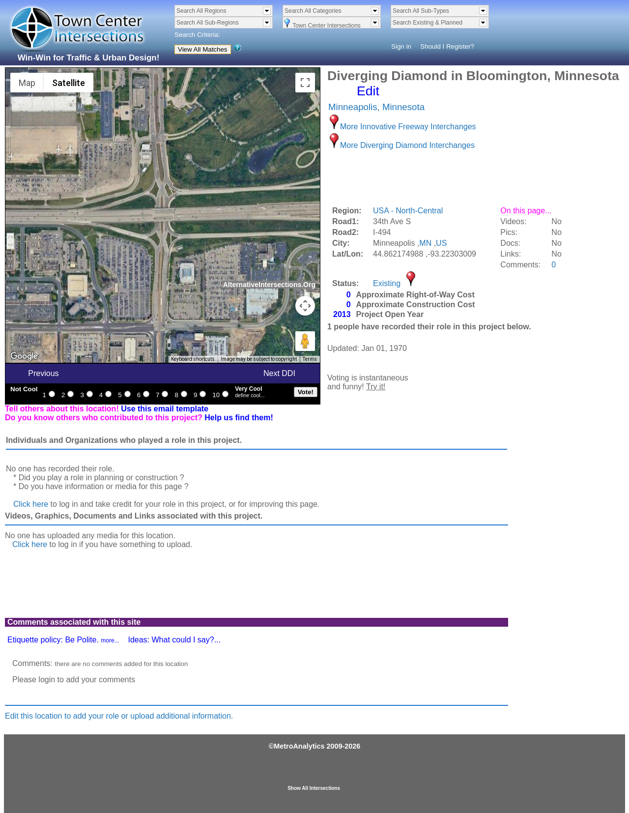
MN (425, 243)
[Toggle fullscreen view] (305, 82)
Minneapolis (352, 107)
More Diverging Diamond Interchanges (407, 145)
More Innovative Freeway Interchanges (408, 126)
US (441, 243)
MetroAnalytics (299, 746)
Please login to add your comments (73, 679)
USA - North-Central (408, 210)
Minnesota (403, 107)
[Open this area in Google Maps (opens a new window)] (24, 356)
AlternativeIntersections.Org (269, 285)
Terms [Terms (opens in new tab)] (310, 359)
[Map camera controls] (305, 306)
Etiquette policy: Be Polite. (63, 640)
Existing (386, 283)
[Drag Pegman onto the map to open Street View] (305, 341)
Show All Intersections (313, 788)
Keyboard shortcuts (193, 359)
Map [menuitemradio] (27, 83)
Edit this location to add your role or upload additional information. (119, 716)
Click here (30, 504)
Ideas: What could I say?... (174, 640)
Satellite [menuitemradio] (68, 83)
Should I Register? (447, 46)
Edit (368, 91)
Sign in (401, 46)
